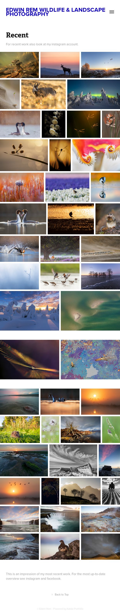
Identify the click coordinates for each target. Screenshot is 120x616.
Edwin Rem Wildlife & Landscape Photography (56, 12)
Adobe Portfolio (75, 608)
